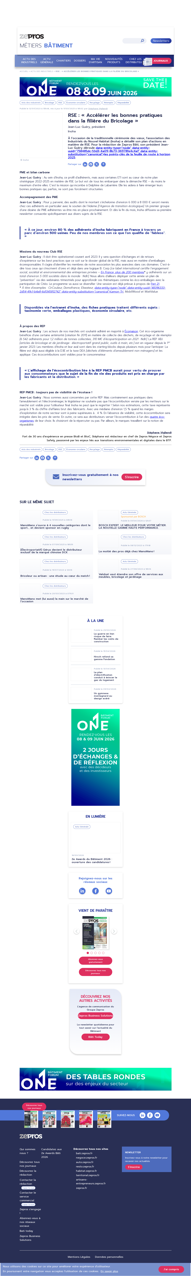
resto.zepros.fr (85, 1167)
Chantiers (63, 61)
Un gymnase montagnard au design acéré (103, 696)
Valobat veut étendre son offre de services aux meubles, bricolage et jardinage (131, 575)
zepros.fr (81, 1188)
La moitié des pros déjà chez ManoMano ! (126, 551)
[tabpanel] (95, 932)
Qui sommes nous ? (27, 1151)
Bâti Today (95, 1037)
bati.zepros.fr (84, 1153)
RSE (60, 102)
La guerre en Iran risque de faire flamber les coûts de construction (106, 637)
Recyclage (95, 102)
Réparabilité (123, 102)
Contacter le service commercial (28, 1196)
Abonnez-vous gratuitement (95, 960)
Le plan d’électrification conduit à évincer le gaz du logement (105, 676)
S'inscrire (132, 477)
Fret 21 (155, 284)
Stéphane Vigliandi (98, 108)
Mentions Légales (79, 1257)
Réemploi (108, 102)
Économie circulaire (75, 102)
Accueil (24, 71)
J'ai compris (171, 1269)
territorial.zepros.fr (87, 1175)
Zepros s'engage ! (30, 1211)
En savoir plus (109, 1271)
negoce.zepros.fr (86, 1158)
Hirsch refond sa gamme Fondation (104, 658)
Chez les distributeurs (135, 60)
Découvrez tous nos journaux (95, 972)
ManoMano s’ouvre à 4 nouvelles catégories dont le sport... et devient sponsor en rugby (55, 526)
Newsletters (161, 40)
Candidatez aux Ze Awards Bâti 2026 (51, 1153)
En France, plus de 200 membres (122, 272)
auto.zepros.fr (84, 1162)
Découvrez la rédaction (28, 1173)
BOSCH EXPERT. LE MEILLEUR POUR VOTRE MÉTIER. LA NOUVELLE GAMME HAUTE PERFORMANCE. (132, 526)
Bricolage (49, 102)
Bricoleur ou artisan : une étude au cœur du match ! (55, 576)
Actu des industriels (29, 60)
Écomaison (131, 331)
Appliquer (142, 40)
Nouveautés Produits (113, 60)
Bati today (26, 1231)
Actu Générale (46, 60)
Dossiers (80, 61)
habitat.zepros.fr (86, 1171)
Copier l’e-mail (28, 1188)
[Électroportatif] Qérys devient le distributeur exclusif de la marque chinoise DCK (51, 551)
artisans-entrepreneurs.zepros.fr (90, 1181)
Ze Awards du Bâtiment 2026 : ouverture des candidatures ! (92, 860)
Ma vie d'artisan (95, 60)
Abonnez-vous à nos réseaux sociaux (30, 1222)
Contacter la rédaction (28, 1182)
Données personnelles (109, 1257)
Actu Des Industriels (41, 71)
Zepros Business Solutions (95, 1015)
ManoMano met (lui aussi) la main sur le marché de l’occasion (54, 600)
